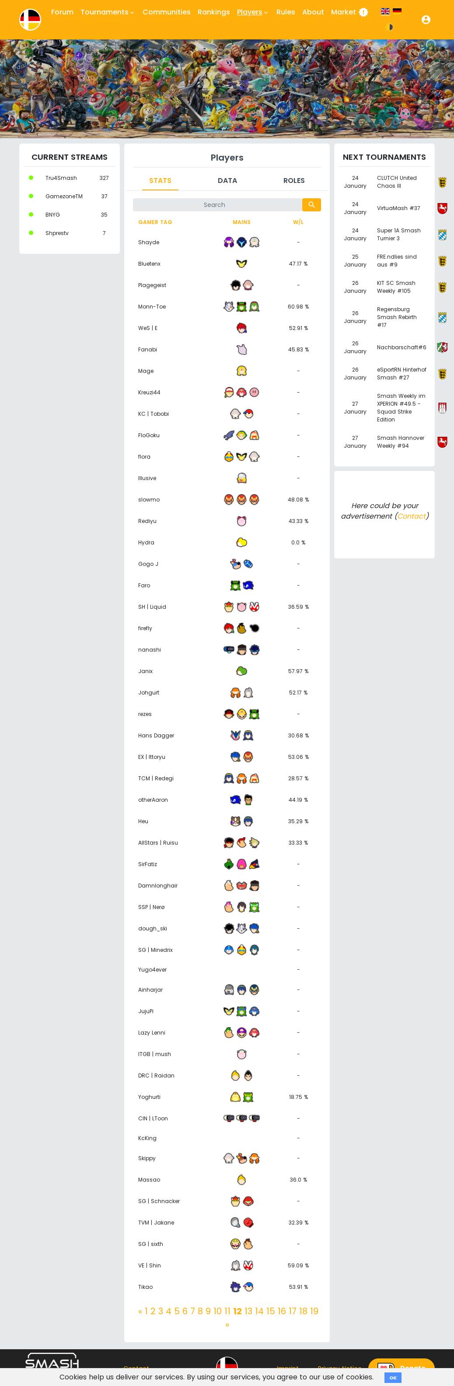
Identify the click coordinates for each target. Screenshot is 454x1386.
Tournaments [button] (108, 12)
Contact (411, 516)
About (313, 12)
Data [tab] (227, 180)
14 (259, 1311)
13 (248, 1311)
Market (350, 12)
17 (293, 1311)
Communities (167, 12)
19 (314, 1311)
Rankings (214, 12)
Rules (285, 12)
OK (393, 1377)
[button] (426, 19)
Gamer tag (155, 222)
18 (303, 1311)
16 (282, 1311)
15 (270, 1311)
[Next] (227, 1324)
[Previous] (140, 1311)
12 (237, 1311)
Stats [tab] (160, 180)
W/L (298, 222)
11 (227, 1311)
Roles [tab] (294, 180)
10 (217, 1311)
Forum (62, 12)
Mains (242, 222)
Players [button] (253, 12)
